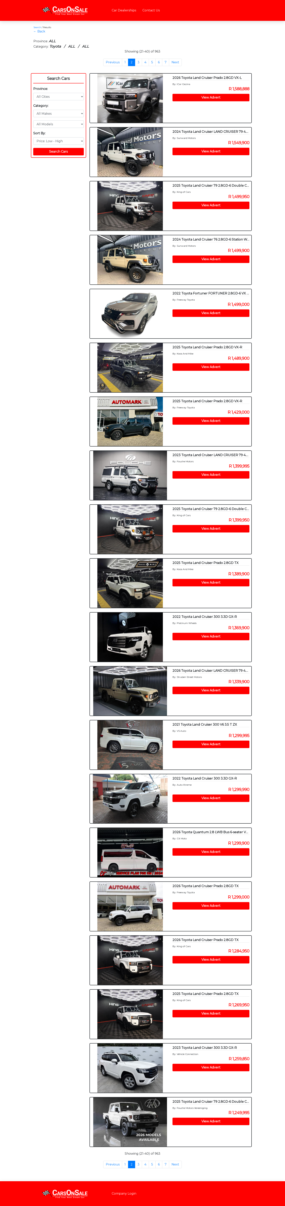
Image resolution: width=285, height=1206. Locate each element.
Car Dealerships (124, 10)
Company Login (124, 1193)
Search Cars (58, 78)
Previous (113, 62)
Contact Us (151, 10)
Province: (40, 89)
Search (37, 27)
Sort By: (39, 133)
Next (175, 62)
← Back (39, 31)
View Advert (210, 97)
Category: (40, 106)
